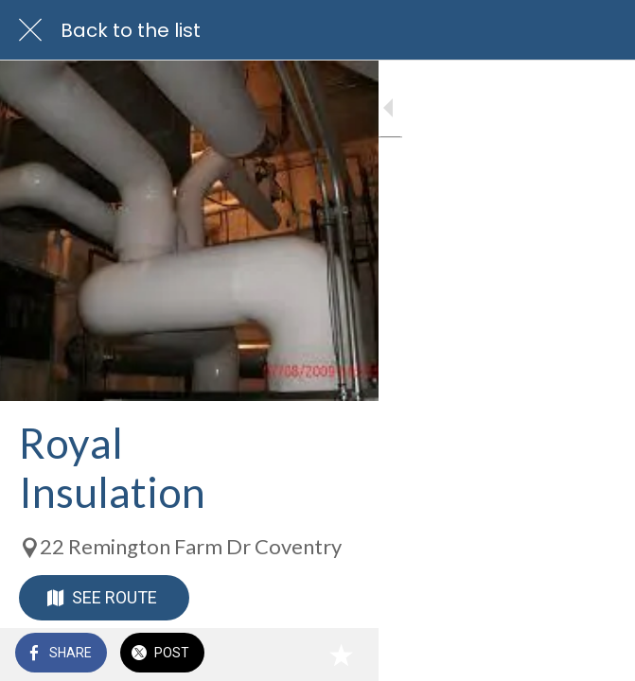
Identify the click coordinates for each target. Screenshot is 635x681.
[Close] (30, 30)
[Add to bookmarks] (597, 654)
